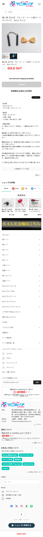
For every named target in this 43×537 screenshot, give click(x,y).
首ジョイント (6, 276)
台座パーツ (6, 281)
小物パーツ (6, 265)
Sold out (21, 84)
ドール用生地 (6, 338)
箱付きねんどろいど (9, 317)
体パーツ (5, 250)
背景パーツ (6, 270)
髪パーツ (5, 239)
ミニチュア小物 (7, 327)
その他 (4, 322)
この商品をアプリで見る (21, 169)
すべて (6, 188)
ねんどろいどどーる (9, 286)
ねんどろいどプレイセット (11, 307)
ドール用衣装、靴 (8, 343)
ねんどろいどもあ (8, 291)
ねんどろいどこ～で (9, 296)
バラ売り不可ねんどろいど (11, 312)
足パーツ (5, 260)
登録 (37, 382)
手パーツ (5, 255)
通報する (37, 175)
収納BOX (5, 332)
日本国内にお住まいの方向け (21, 91)
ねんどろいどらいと (9, 301)
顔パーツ (5, 244)
